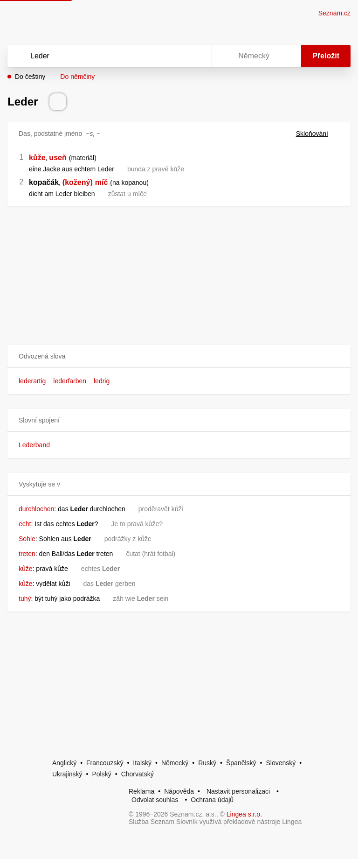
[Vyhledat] (97, 56)
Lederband (34, 445)
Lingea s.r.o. (244, 814)
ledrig (102, 381)
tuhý (25, 598)
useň (57, 158)
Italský (142, 763)
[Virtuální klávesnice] (196, 56)
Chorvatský (137, 774)
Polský (101, 774)
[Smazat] (175, 56)
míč (101, 182)
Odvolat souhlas (154, 799)
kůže (37, 158)
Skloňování (317, 133)
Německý (174, 763)
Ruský (207, 763)
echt (25, 524)
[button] (179, 356)
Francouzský (104, 763)
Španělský (241, 763)
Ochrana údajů (212, 799)
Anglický (64, 763)
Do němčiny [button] (77, 76)
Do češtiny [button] (30, 76)
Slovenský (281, 763)
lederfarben (69, 381)
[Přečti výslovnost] (57, 101)
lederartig (32, 381)
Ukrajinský (67, 774)
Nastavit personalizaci (238, 791)
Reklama (141, 791)
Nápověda (179, 791)
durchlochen (36, 509)
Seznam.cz (334, 13)
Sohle (27, 538)
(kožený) (77, 182)
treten (27, 553)
